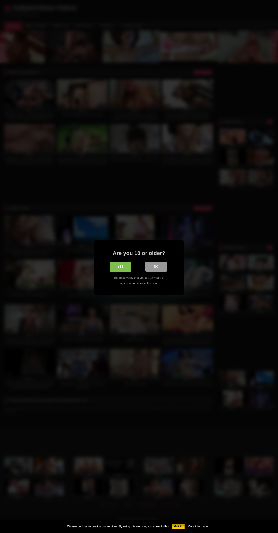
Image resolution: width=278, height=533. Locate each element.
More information (198, 526)
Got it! (178, 526)
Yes (120, 265)
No (156, 265)
